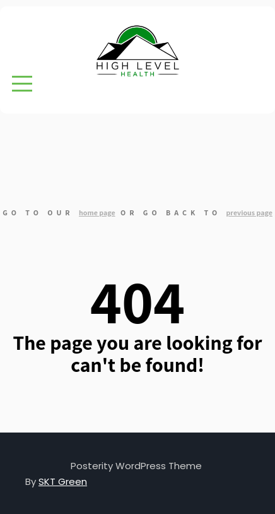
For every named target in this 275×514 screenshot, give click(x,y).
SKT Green (62, 481)
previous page (249, 212)
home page (97, 212)
